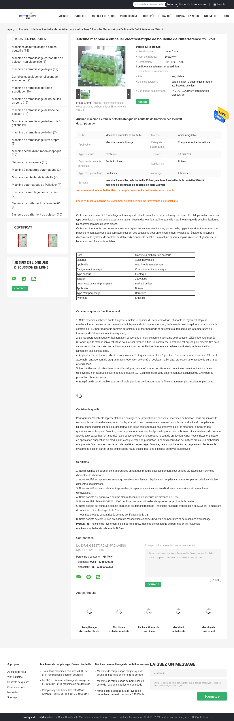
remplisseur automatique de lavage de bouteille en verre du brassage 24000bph (120, 692)
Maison (63, 16)
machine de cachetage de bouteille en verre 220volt (170, 523)
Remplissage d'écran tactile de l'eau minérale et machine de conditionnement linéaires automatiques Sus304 (89, 629)
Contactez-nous (187, 16)
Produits (80, 16)
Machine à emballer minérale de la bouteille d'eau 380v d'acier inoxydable (119, 629)
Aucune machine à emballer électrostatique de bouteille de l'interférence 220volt (101, 106)
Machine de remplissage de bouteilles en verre (122, 664)
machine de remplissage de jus (32, 69)
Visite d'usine (129, 16)
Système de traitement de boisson (34, 214)
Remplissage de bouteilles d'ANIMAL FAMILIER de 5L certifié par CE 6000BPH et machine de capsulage (65, 692)
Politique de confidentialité (38, 717)
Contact (142, 101)
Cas (226, 16)
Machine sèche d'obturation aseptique (36, 151)
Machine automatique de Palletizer (34, 184)
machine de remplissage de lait (32, 132)
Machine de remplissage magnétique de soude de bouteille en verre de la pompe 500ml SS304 (120, 673)
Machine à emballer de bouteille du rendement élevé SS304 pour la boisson (178, 629)
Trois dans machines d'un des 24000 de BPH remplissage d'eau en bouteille (65, 673)
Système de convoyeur (26, 162)
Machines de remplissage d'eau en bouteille (65, 664)
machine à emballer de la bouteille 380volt (100, 528)
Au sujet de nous (103, 16)
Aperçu (11, 29)
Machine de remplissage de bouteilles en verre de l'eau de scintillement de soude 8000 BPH (120, 683)
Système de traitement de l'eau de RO (36, 203)
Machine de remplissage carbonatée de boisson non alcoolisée (37, 59)
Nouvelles (211, 16)
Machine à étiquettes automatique (34, 169)
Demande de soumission (193, 4)
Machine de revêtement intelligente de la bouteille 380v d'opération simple (208, 629)
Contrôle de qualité (157, 16)
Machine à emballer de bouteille (49, 29)
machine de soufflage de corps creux (36, 192)
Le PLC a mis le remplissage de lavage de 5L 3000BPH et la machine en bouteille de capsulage (66, 682)
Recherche (172, 4)
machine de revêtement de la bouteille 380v (115, 523)
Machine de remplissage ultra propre (35, 140)
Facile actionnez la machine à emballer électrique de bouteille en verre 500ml (148, 629)
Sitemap (12, 697)
